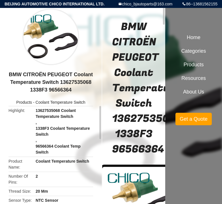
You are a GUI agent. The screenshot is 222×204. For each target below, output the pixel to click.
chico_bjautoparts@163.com (147, 4)
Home (193, 37)
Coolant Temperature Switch (60, 102)
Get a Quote (194, 119)
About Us (193, 92)
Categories (193, 51)
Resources (193, 78)
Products (24, 102)
